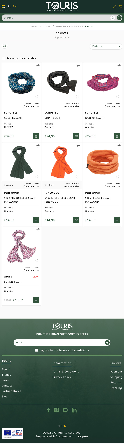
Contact (7, 386)
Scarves (88, 26)
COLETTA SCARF (13, 117)
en (15, 6)
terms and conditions (74, 351)
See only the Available (21, 58)
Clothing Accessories (68, 26)
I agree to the (64, 351)
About (6, 370)
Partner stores (11, 392)
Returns (115, 383)
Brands (6, 375)
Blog (5, 397)
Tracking (116, 389)
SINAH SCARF (53, 117)
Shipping (116, 378)
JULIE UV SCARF (94, 117)
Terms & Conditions (65, 372)
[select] (106, 46)
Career (6, 381)
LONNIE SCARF (13, 282)
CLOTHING (46, 26)
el (9, 6)
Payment (116, 372)
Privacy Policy (61, 378)
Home (34, 26)
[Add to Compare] (38, 65)
